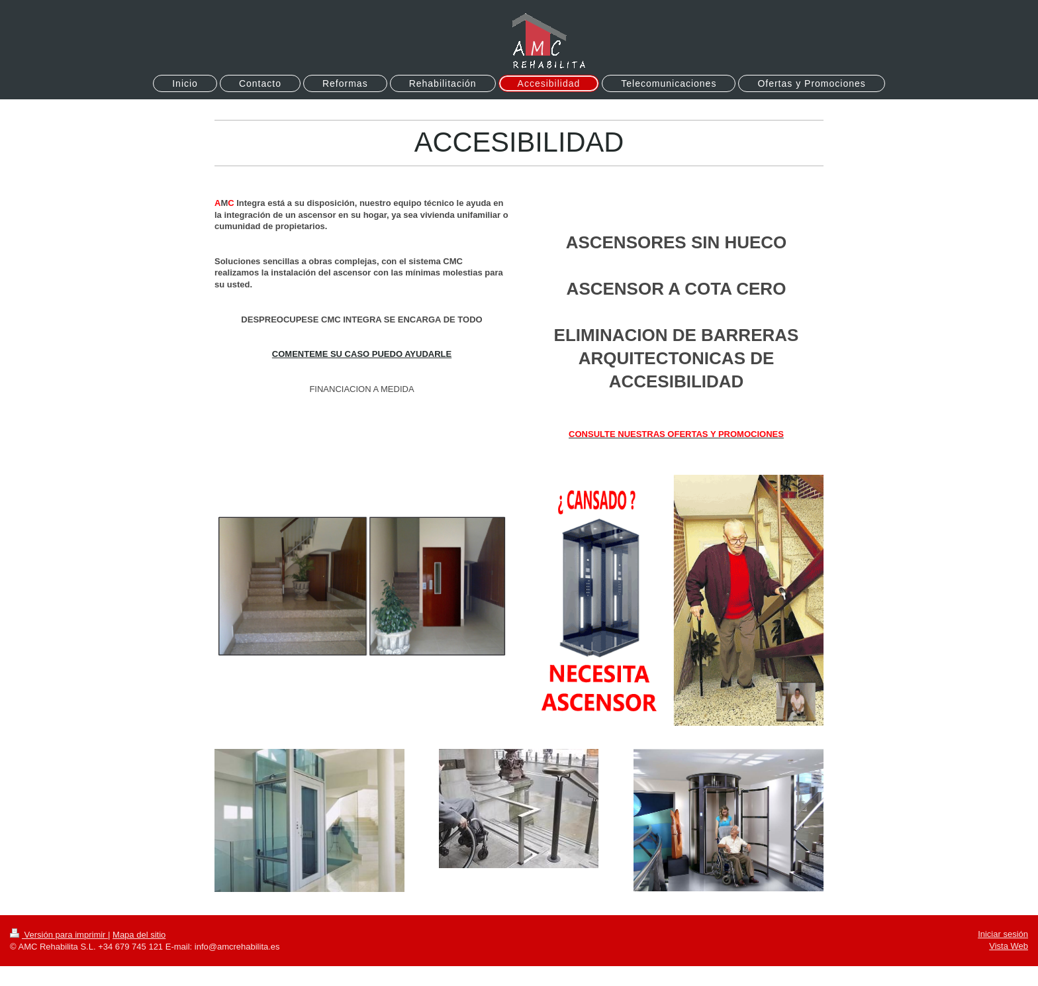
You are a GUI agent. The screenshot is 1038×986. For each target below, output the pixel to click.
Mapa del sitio (139, 935)
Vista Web (1008, 946)
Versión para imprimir (59, 935)
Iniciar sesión (1003, 934)
